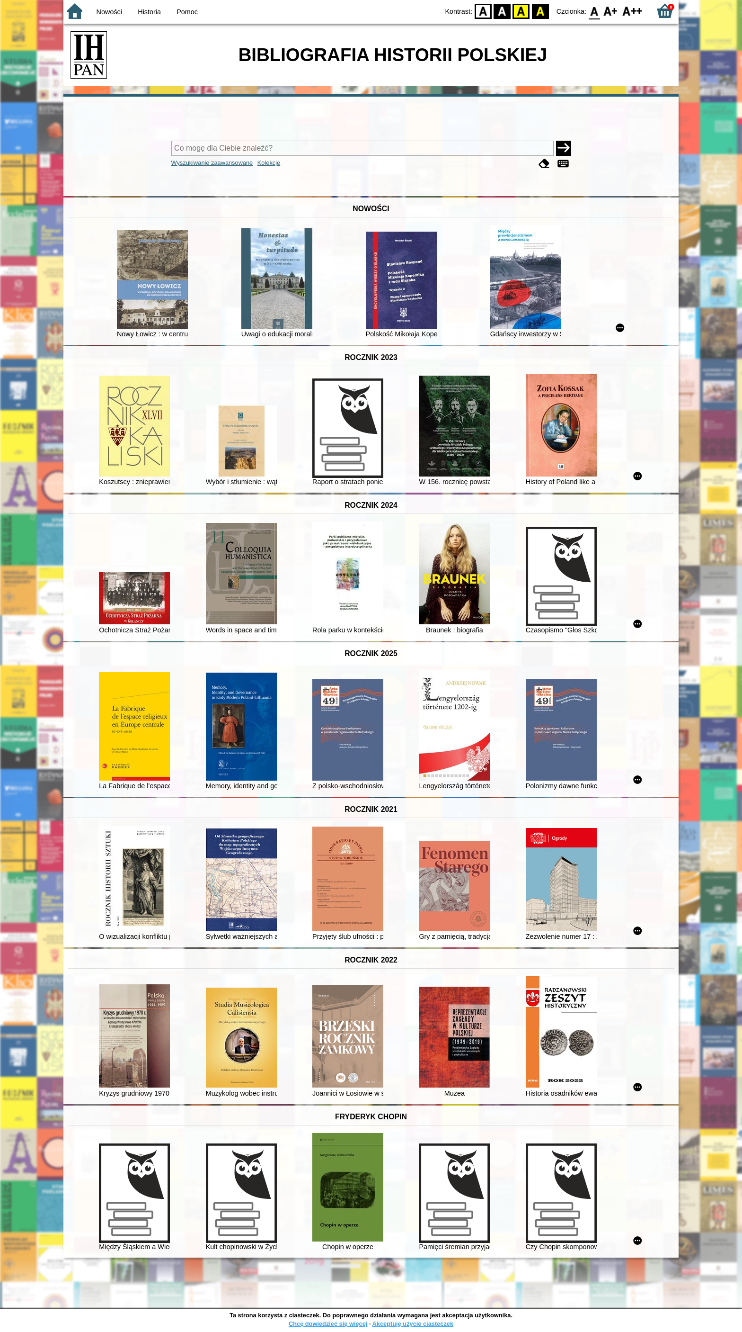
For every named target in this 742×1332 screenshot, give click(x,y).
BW (502, 11)
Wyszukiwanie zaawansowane (212, 162)
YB (521, 11)
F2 (632, 11)
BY (540, 11)
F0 (594, 11)
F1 (610, 11)
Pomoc (187, 12)
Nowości (109, 12)
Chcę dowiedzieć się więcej (328, 1323)
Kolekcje (268, 162)
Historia (149, 12)
